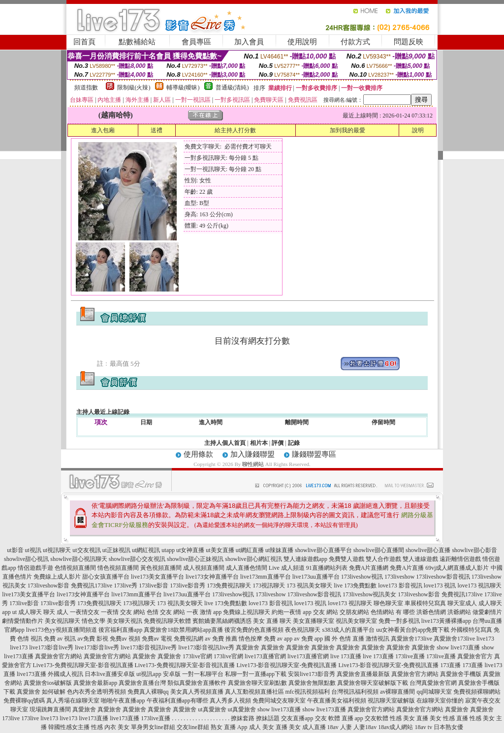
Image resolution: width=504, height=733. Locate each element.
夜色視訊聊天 (302, 629)
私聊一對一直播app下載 (255, 674)
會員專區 (196, 42)
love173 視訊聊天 (480, 585)
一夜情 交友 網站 (123, 612)
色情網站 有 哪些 (393, 612)
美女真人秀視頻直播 (196, 691)
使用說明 (302, 42)
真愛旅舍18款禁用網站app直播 (183, 629)
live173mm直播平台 (265, 576)
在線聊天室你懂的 (440, 700)
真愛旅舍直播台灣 (142, 682)
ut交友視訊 (86, 550)
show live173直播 (458, 647)
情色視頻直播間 (118, 567)
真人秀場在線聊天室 (72, 700)
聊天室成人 (462, 603)
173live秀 (125, 585)
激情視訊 (377, 638)
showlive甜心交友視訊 (137, 559)
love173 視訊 (440, 585)
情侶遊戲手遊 (35, 567)
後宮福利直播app (120, 629)
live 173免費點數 (355, 585)
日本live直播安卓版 (110, 674)
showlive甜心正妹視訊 (195, 559)
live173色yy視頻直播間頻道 (61, 629)
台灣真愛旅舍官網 (433, 682)
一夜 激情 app (204, 612)
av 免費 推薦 (221, 638)
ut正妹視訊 (116, 550)
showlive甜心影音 (474, 550)
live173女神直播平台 (212, 576)
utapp (168, 550)
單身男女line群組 (153, 727)
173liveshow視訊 (362, 576)
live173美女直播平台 (157, 576)
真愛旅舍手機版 (460, 674)
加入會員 (249, 42)
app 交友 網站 (320, 612)
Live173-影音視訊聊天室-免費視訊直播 (287, 665)
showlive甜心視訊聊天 (78, 559)
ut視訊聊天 (57, 550)
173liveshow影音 (48, 585)
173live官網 (197, 656)
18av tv (423, 727)
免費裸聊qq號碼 (24, 700)
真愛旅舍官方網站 (58, 656)
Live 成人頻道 (287, 567)
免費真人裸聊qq (148, 691)
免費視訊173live (91, 585)
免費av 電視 (157, 638)
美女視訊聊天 (62, 620)
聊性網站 (253, 464)
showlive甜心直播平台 (323, 550)
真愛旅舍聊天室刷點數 (257, 682)
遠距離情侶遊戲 (460, 559)
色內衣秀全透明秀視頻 (96, 691)
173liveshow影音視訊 (443, 576)
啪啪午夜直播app (123, 700)
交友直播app (297, 718)
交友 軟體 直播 (334, 718)
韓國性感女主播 (69, 727)
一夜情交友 (84, 612)
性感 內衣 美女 (110, 727)
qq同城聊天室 (434, 691)
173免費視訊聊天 (229, 585)
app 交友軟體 (371, 718)
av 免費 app (308, 638)
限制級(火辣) (134, 87)
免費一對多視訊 (399, 620)
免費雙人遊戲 (346, 559)
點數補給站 (137, 42)
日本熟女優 (448, 727)
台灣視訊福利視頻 (354, 691)
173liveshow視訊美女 (369, 594)
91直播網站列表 (326, 567)
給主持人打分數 (235, 130)
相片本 (259, 443)
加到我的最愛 (347, 130)
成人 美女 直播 (268, 727)
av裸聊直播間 (397, 691)
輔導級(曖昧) (183, 87)
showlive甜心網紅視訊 (253, 559)
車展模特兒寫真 (425, 603)
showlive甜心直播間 (378, 550)
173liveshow (399, 576)
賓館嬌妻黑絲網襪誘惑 (222, 620)
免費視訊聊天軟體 (167, 620)
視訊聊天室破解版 (391, 700)
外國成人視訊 (65, 674)
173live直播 (410, 656)
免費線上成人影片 (57, 576)
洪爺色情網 (431, 612)
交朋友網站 (354, 612)
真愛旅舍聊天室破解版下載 (372, 682)
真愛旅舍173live (411, 638)
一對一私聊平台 (202, 674)
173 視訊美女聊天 (309, 585)
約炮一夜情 (286, 612)
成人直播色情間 (246, 567)
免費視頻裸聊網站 (477, 691)
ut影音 (15, 550)
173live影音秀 (187, 585)
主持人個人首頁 (225, 443)
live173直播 (31, 674)
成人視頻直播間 (203, 567)
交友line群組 (193, 727)
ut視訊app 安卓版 (158, 674)
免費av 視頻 (125, 638)
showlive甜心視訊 (26, 559)
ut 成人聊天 (27, 612)
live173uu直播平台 (316, 576)
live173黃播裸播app (446, 620)
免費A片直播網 (369, 567)
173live (11, 718)
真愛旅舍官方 (475, 656)
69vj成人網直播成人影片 (457, 567)
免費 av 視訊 (60, 638)
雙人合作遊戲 (383, 559)
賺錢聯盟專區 (314, 454)
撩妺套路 (242, 718)
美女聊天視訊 (124, 620)
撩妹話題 (268, 718)
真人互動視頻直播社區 (254, 691)
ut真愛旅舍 (212, 709)
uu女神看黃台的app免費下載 (412, 629)
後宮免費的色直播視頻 (254, 629)
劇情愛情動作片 (22, 620)
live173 (485, 638)
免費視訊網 (188, 638)
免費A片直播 (407, 567)
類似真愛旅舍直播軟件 (196, 682)
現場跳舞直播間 (50, 709)
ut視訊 (33, 550)
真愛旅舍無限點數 (312, 682)
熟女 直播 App (229, 727)
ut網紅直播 (250, 550)
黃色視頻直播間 (161, 567)
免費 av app (278, 638)
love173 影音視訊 (400, 585)
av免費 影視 (92, 638)
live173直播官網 (265, 656)
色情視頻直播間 (75, 567)
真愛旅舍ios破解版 (48, 682)
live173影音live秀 (51, 647)
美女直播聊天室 (313, 620)
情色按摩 (250, 638)
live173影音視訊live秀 (149, 647)
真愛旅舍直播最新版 (363, 674)
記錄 (294, 443)
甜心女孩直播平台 (105, 576)
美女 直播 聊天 (272, 620)
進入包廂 (103, 130)
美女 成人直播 (307, 727)
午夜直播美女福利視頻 (336, 700)
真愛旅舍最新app (95, 682)
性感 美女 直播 (409, 718)
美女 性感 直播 (449, 718)
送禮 (156, 130)
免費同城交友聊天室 (279, 700)
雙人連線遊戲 (420, 559)
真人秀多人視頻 (230, 700)
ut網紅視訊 (146, 550)
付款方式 (355, 42)
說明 (418, 130)
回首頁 (84, 42)
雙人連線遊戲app (305, 559)
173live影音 (153, 585)
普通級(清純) (232, 87)
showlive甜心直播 (428, 550)
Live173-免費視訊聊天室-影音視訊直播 (83, 665)
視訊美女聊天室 (356, 620)
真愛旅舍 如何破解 (41, 691)
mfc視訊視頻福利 (307, 691)
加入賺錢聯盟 (252, 454)
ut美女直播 (220, 550)
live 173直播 (345, 656)
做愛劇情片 (487, 612)
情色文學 (93, 620)
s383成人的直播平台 (348, 629)
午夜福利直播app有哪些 (177, 700)
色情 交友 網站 (166, 612)
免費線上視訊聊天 (246, 612)
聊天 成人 (55, 612)
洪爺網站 (459, 612)
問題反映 (408, 42)
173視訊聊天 (268, 585)
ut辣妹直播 (279, 550)
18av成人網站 (395, 727)
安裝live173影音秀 (311, 674)
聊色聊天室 (388, 603)
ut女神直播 (190, 550)
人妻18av (365, 727)
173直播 (450, 665)
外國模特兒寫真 (471, 629)
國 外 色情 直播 (344, 638)
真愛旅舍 (247, 647)
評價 (278, 443)
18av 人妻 (339, 727)
